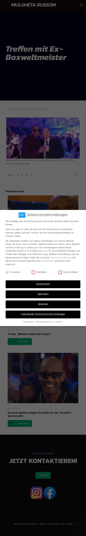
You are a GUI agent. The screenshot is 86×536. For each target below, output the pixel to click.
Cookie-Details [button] (28, 322)
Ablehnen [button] (43, 304)
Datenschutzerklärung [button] (44, 322)
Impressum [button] (59, 322)
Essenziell (13, 272)
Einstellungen (47, 260)
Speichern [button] (43, 294)
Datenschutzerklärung (61, 257)
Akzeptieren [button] (43, 284)
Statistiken (39, 272)
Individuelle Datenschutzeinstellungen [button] (43, 314)
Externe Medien (68, 272)
